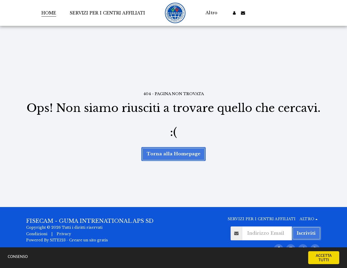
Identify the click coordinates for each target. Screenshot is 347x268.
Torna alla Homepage (174, 154)
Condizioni (36, 234)
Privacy (64, 234)
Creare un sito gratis (88, 240)
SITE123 (57, 240)
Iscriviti (306, 233)
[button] (243, 13)
